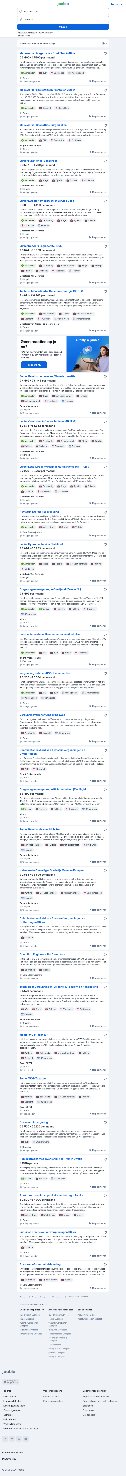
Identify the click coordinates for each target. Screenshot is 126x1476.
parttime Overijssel (56, 1352)
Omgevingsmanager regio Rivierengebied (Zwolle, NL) (54, 789)
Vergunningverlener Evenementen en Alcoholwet (51, 634)
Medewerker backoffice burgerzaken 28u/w (47, 89)
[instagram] (12, 1439)
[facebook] (5, 1439)
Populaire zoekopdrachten (34, 1304)
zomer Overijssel (27, 1319)
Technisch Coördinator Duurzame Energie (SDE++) (51, 291)
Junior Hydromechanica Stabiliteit (41, 544)
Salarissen (88, 1405)
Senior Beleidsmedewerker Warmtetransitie (47, 376)
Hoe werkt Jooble (12, 1401)
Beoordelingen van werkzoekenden (100, 1401)
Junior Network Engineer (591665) (41, 245)
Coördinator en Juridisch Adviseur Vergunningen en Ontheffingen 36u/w (52, 920)
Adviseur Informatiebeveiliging (39, 511)
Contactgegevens (12, 1410)
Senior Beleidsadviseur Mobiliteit (40, 829)
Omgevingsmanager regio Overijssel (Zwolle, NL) (50, 589)
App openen (117, 4)
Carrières (8, 1414)
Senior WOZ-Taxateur (33, 1078)
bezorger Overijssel (57, 1356)
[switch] (104, 43)
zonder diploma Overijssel (31, 1333)
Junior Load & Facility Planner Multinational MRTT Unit (54, 466)
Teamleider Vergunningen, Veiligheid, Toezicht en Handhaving (59, 986)
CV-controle (89, 1414)
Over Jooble (9, 1396)
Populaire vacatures (86, 1315)
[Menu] (4, 4)
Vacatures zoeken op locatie (91, 1319)
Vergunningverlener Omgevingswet (42, 714)
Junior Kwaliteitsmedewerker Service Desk (47, 200)
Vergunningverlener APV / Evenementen (45, 673)
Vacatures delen (51, 1396)
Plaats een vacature (53, 1401)
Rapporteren (97, 81)
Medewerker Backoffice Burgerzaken (43, 125)
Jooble (20, 1469)
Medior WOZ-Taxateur (33, 1034)
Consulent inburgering (34, 1122)
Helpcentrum (9, 1419)
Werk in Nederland (12, 1424)
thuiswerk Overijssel (29, 1329)
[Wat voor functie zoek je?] (63, 11)
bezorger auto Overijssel (59, 1348)
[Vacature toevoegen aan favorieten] (105, 54)
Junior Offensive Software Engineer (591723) (48, 421)
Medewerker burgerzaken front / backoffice (47, 53)
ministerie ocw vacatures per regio (20, 1428)
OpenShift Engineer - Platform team (42, 954)
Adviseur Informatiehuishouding (40, 1264)
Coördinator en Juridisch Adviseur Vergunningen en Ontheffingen (52, 752)
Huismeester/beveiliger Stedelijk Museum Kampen (52, 870)
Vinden (63, 26)
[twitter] (19, 1439)
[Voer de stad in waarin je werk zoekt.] (63, 19)
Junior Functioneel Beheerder (38, 160)
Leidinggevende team (14, 1405)
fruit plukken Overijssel (30, 1315)
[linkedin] (26, 1439)
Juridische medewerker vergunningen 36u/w (48, 1232)
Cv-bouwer (88, 1410)
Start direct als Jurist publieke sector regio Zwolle (51, 1195)
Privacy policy (9, 1458)
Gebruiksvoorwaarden (13, 1452)
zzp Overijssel (54, 1344)
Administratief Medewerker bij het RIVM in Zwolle (51, 1158)
